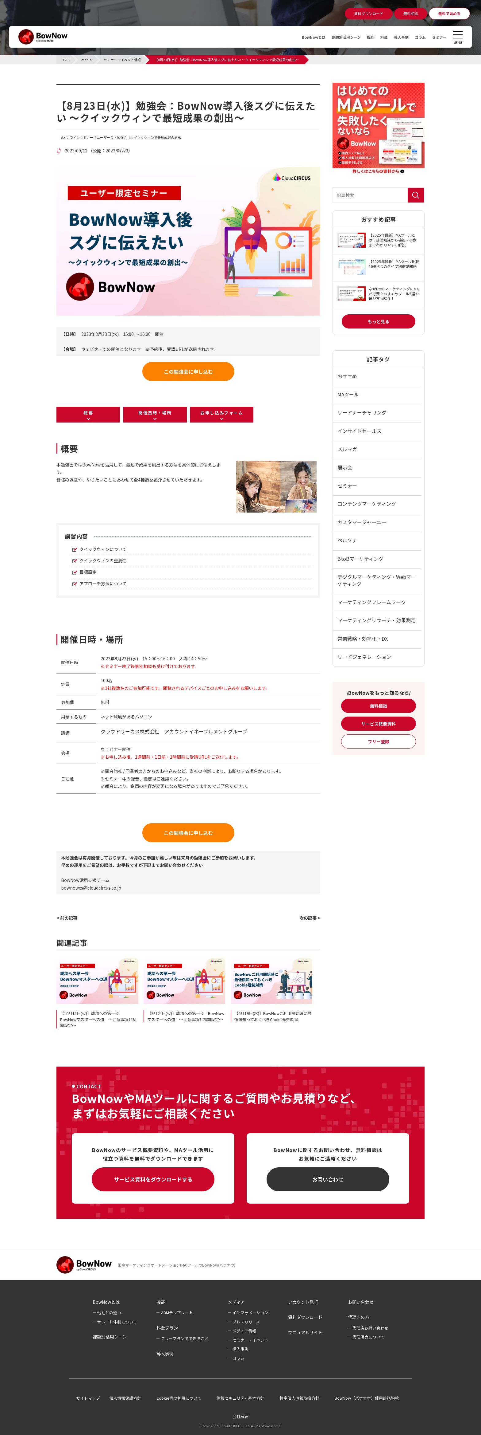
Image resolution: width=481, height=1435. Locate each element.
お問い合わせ (328, 1179)
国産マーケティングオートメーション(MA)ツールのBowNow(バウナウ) (176, 1265)
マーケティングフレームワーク (371, 602)
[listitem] (142, 472)
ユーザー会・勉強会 (112, 137)
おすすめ (347, 376)
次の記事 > (309, 918)
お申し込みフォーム (221, 413)
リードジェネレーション (364, 656)
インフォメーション (250, 1312)
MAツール (348, 394)
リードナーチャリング (362, 412)
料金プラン (167, 1328)
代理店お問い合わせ (370, 1328)
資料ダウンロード (305, 1317)
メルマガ (347, 449)
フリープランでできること (185, 1338)
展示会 (344, 467)
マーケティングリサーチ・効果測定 (376, 620)
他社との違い (109, 1312)
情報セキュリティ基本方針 (240, 1398)
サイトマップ (88, 1398)
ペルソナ (347, 540)
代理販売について (368, 1337)
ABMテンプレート (177, 1312)
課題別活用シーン (334, 37)
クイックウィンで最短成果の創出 (155, 137)
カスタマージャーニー (361, 522)
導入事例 (395, 37)
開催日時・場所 (154, 413)
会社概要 (240, 1416)
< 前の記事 (66, 918)
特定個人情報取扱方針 (299, 1398)
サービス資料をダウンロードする (153, 1179)
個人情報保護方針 (125, 1398)
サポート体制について (117, 1322)
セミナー (438, 37)
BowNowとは (297, 37)
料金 (376, 37)
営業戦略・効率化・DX (362, 638)
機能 (362, 37)
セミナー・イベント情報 (95, 87)
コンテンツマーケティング (366, 503)
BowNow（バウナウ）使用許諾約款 (367, 1398)
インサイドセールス (359, 430)
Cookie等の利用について (178, 1398)
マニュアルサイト (305, 1332)
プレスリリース (246, 1322)
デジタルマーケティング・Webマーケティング (376, 580)
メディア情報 (244, 1331)
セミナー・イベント (250, 1340)
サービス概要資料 (378, 724)
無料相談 (378, 706)
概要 (88, 413)
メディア (236, 1302)
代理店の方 (358, 1317)
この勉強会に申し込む (188, 371)
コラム (416, 37)
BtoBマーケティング (360, 558)
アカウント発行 (303, 1302)
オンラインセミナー (78, 137)
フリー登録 (378, 741)
